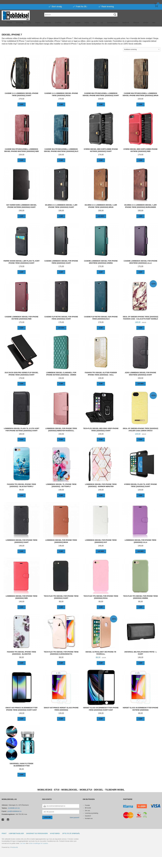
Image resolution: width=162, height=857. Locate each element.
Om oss (87, 810)
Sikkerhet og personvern (37, 833)
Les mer (22, 843)
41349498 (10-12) (14, 808)
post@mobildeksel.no (14, 811)
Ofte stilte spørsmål (71, 833)
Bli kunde (88, 808)
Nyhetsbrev (55, 833)
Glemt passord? (74, 817)
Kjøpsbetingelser (16, 833)
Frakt (4, 833)
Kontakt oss (89, 818)
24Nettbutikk (14, 847)
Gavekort (88, 816)
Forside (87, 805)
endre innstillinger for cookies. (38, 843)
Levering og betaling (91, 813)
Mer (153, 18)
